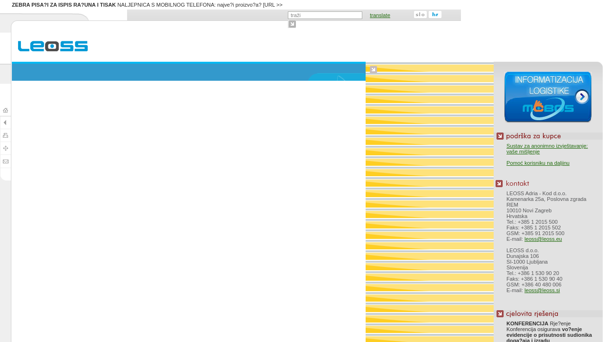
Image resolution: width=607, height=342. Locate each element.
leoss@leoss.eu (543, 239)
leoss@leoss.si (542, 290)
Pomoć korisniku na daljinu (538, 163)
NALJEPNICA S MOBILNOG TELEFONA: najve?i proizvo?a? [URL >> (147, 5)
